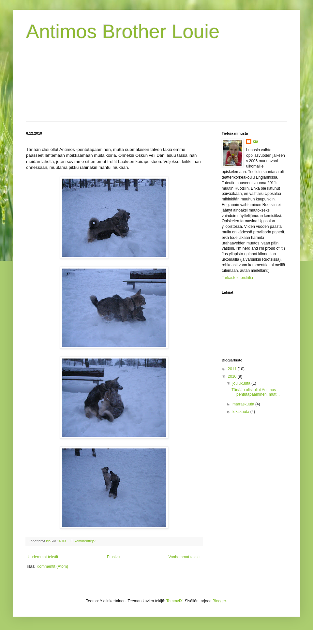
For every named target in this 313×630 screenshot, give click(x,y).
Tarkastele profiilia (237, 277)
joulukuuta (241, 383)
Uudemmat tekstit (43, 557)
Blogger (219, 601)
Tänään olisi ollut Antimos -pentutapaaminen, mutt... (255, 392)
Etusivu (113, 557)
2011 (233, 369)
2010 (233, 376)
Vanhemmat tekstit (185, 557)
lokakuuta (241, 411)
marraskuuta (243, 404)
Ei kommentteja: (83, 541)
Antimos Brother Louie (123, 31)
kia (255, 141)
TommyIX (174, 601)
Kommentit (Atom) (52, 566)
